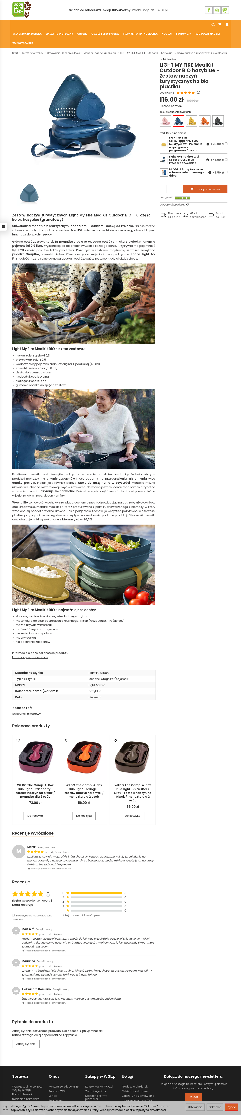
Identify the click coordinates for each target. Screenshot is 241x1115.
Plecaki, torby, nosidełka (140, 24)
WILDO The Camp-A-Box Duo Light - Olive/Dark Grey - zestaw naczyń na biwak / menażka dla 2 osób (132, 774)
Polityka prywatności (62, 1086)
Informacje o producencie (30, 639)
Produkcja (183, 24)
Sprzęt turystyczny (59, 24)
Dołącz (193, 1078)
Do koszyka (35, 797)
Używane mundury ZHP (137, 1082)
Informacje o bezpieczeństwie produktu (40, 634)
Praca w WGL (57, 1073)
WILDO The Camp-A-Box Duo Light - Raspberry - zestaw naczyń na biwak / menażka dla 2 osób (35, 772)
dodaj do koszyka (208, 171)
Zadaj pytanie (26, 1025)
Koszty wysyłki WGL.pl (99, 1068)
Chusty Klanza (21, 1085)
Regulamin (56, 1082)
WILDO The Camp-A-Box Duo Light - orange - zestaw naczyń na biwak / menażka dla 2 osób (84, 772)
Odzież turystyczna (105, 24)
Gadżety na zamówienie (138, 1077)
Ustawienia (195, 1107)
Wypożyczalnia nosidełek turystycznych (138, 1088)
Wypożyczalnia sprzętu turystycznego (27, 1069)
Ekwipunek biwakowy (26, 695)
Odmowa (215, 1107)
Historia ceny (170, 87)
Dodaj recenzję (22, 886)
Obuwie (82, 24)
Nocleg (167, 24)
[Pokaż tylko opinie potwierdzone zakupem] (13, 897)
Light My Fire (168, 41)
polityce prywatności (152, 1110)
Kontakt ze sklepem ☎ (64, 1068)
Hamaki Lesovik (22, 1076)
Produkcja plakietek (135, 1068)
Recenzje (21, 863)
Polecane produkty (31, 707)
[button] (171, 196)
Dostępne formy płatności (96, 1078)
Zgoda (231, 1107)
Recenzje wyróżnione (33, 814)
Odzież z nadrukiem (135, 1073)
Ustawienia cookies (24, 1099)
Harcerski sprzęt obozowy (29, 1094)
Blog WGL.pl (56, 1091)
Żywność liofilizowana (26, 1090)
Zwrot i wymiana (96, 1073)
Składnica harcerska (27, 24)
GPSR (88, 1085)
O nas (53, 1077)
